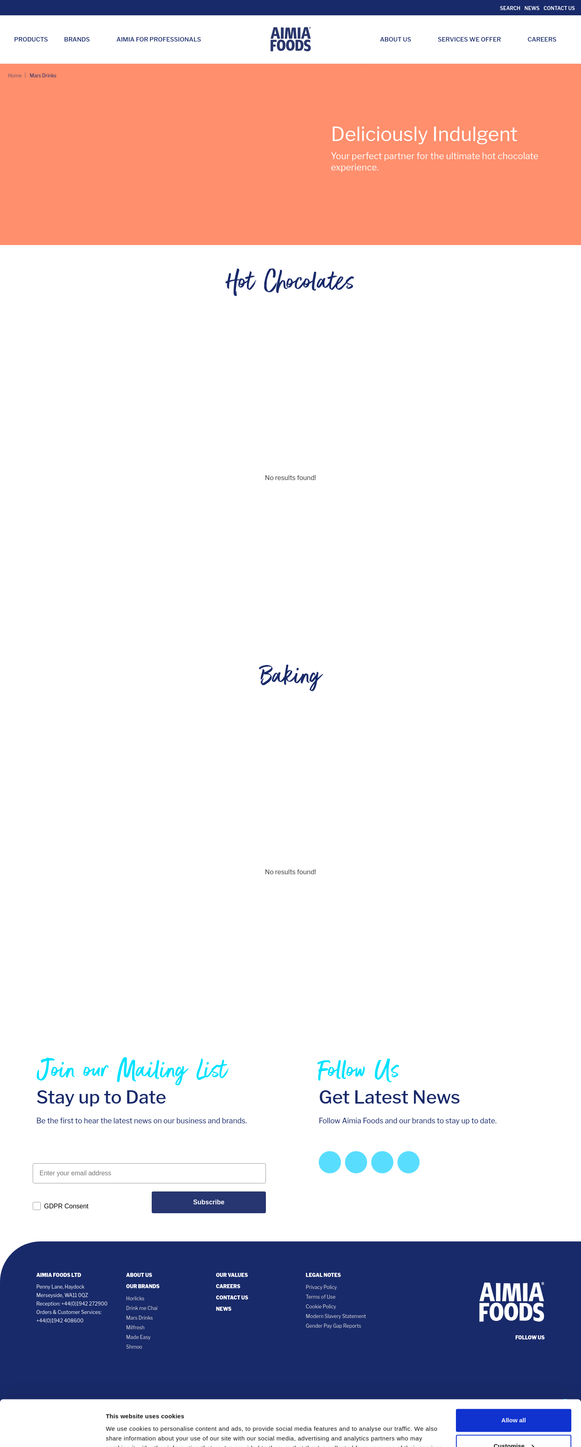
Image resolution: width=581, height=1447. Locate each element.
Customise (513, 1400)
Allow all (514, 1374)
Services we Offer (473, 39)
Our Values (232, 1275)
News (532, 8)
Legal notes (323, 1275)
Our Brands (143, 1286)
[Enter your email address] (149, 1173)
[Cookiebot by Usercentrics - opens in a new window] (52, 1431)
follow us (530, 1338)
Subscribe (208, 1202)
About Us (399, 39)
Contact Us (559, 8)
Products (31, 39)
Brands (81, 39)
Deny (513, 1425)
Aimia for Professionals (159, 39)
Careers (546, 39)
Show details (124, 1424)
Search (509, 8)
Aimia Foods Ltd (58, 1275)
